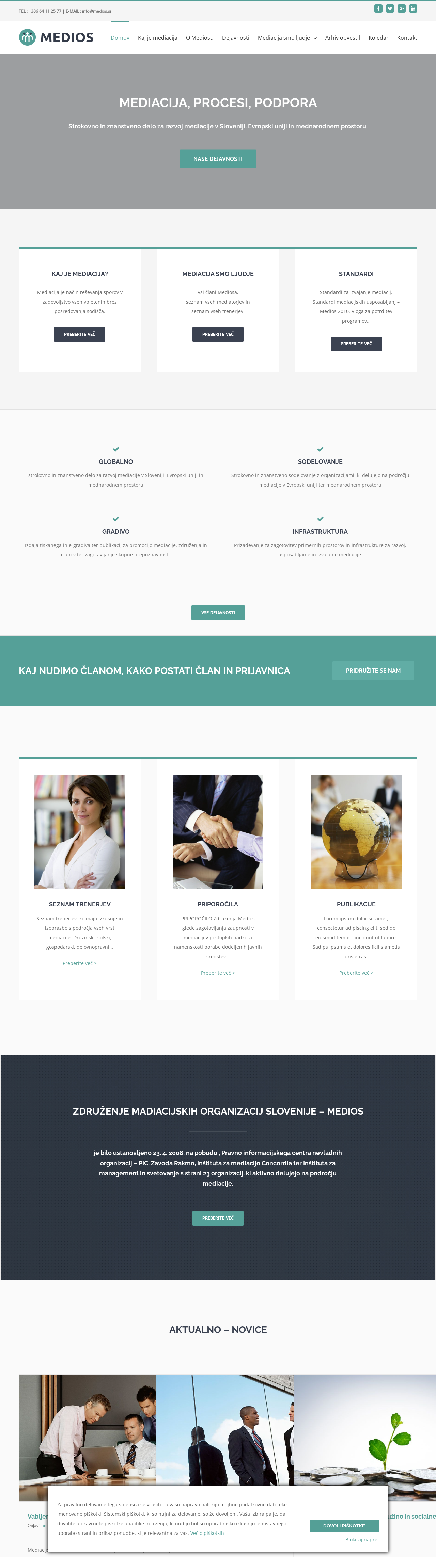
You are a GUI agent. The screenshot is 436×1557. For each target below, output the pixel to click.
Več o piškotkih (207, 1533)
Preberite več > (80, 963)
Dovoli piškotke (344, 1525)
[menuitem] (124, 37)
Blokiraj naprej (362, 1539)
